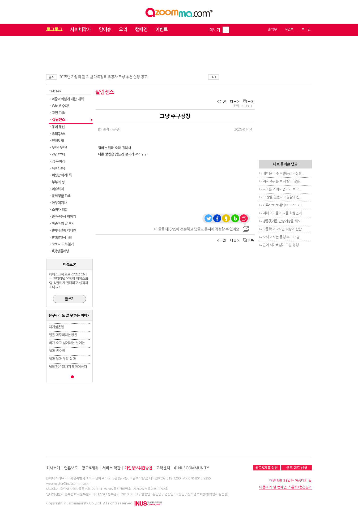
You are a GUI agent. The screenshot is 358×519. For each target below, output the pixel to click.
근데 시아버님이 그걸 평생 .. (282, 245)
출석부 (272, 29)
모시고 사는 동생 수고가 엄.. (282, 237)
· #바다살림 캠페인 (63, 230)
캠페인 (141, 29)
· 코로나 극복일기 (62, 244)
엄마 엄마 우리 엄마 (62, 359)
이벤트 (161, 29)
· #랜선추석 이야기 (63, 216)
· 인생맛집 (57, 140)
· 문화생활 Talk (60, 196)
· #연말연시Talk (61, 237)
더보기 (214, 30)
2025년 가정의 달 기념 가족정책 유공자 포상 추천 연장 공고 (103, 77)
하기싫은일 (56, 327)
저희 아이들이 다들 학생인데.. (283, 213)
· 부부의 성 (57, 182)
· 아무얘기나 (58, 203)
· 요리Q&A (57, 134)
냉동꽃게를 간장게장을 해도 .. (283, 221)
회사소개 (53, 468)
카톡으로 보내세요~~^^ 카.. (282, 205)
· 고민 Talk (57, 113)
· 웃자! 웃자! (58, 147)
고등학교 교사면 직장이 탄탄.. (283, 229)
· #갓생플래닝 (59, 251)
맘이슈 (105, 29)
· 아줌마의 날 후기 (62, 223)
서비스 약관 (111, 468)
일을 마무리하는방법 (63, 335)
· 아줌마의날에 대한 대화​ (67, 99)
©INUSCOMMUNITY (191, 468)
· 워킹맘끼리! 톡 (61, 175)
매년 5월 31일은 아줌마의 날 (290, 480)
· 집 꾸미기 (57, 161)
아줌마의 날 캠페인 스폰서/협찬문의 (285, 487)
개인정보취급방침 (138, 468)
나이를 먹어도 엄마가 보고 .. (282, 189)
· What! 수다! (59, 106)
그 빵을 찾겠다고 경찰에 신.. (282, 197)
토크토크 (54, 29)
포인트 (289, 29)
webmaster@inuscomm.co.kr (68, 483)
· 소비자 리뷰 (59, 209)
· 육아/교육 (57, 168)
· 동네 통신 (57, 127)
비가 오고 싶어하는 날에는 (67, 343)
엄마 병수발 (57, 351)
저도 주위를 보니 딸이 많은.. (282, 181)
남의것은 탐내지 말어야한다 (68, 367)
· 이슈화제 (57, 189)
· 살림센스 (57, 120)
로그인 (305, 29)
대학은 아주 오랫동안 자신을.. (283, 173)
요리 (123, 29)
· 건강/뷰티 (57, 154)
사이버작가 (80, 29)
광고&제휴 (90, 468)
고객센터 (163, 468)
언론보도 (71, 468)
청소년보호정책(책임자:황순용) (207, 494)
